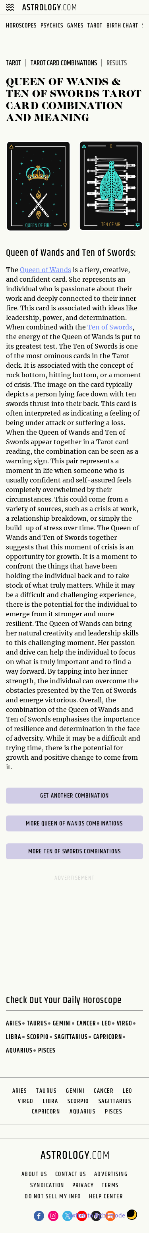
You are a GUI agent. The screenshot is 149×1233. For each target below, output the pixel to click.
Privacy (83, 1185)
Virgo (124, 1024)
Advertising (111, 1174)
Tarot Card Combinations (64, 63)
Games (75, 26)
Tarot (95, 26)
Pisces (47, 1051)
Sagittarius (71, 1037)
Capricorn (107, 1037)
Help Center (106, 1197)
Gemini (62, 1024)
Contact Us (70, 1174)
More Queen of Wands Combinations (74, 824)
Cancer (86, 1024)
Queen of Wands (45, 270)
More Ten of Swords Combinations (74, 852)
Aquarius (19, 1051)
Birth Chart (122, 26)
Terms (110, 1185)
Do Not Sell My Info (53, 1197)
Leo (106, 1024)
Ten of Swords (109, 327)
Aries (13, 1024)
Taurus (37, 1024)
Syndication (47, 1185)
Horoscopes (21, 26)
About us (34, 1174)
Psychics (52, 26)
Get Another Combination (74, 796)
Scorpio (38, 1037)
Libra (13, 1037)
